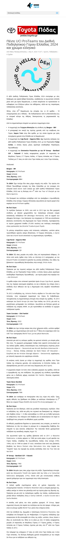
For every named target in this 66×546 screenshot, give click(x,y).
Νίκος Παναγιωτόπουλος (18, 52)
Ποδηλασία (53, 52)
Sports (46, 52)
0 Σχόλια (9, 54)
